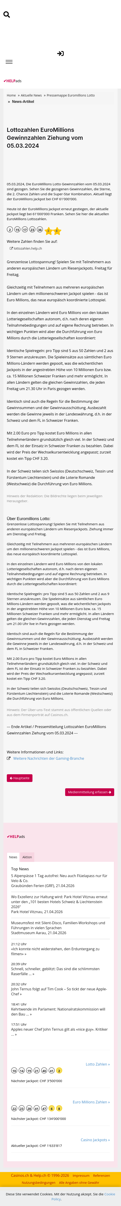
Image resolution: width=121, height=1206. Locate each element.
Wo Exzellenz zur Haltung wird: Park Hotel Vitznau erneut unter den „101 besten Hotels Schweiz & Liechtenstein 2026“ (59, 901)
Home (11, 95)
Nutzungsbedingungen (38, 1182)
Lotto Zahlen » (98, 1064)
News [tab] (13, 857)
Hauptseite (20, 778)
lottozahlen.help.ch (26, 248)
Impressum (81, 1175)
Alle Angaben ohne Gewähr (79, 1182)
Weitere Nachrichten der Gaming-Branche (48, 758)
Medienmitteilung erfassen (89, 792)
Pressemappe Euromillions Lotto (71, 95)
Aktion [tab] (27, 857)
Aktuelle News (31, 95)
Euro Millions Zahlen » (91, 1102)
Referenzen (101, 1175)
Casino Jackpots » (95, 1139)
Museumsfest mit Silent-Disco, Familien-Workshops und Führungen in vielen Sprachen (58, 925)
